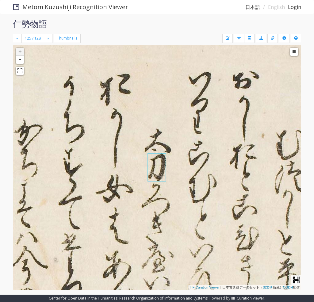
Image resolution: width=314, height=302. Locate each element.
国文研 (268, 287)
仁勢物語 (30, 23)
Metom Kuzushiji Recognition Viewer (70, 7)
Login (294, 7)
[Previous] (17, 38)
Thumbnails (67, 38)
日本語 (252, 7)
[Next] (48, 38)
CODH (288, 287)
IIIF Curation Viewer (205, 287)
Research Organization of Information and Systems (163, 298)
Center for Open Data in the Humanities (83, 298)
